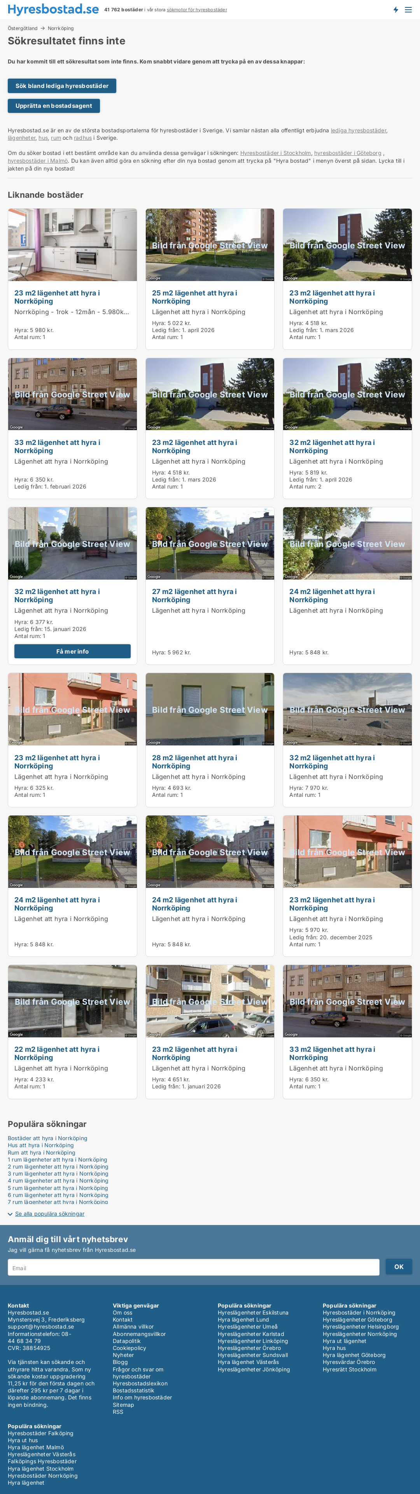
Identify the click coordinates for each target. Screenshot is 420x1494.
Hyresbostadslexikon (140, 1383)
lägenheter (21, 137)
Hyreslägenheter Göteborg (357, 1319)
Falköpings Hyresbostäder (42, 1461)
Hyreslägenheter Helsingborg (361, 1326)
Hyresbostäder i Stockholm (275, 152)
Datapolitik (127, 1341)
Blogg (120, 1362)
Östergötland (23, 28)
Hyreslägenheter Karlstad (251, 1334)
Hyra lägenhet (26, 1482)
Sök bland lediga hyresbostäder (62, 86)
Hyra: (22, 330)
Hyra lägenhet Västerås (248, 1362)
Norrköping (61, 28)
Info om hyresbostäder (142, 1397)
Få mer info (72, 651)
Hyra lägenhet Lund (244, 1319)
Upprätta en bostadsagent (54, 105)
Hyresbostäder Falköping (41, 1433)
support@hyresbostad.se (41, 1326)
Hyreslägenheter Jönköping (254, 1369)
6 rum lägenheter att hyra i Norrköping (58, 1195)
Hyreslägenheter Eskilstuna (253, 1312)
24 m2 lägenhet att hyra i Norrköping (332, 595)
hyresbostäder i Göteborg (348, 152)
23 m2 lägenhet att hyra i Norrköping (57, 296)
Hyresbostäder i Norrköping (359, 1312)
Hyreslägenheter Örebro (249, 1348)
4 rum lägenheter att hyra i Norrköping (58, 1180)
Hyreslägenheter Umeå (248, 1326)
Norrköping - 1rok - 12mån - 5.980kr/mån (77, 312)
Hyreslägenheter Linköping (253, 1341)
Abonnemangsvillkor (139, 1334)
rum (56, 137)
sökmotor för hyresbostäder (197, 9)
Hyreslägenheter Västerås (41, 1454)
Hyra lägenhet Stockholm (41, 1468)
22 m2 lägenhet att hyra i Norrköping (57, 1053)
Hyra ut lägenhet (344, 1341)
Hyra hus (334, 1348)
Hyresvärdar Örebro (349, 1362)
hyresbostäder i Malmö (38, 160)
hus (43, 137)
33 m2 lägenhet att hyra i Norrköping (57, 446)
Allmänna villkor (133, 1326)
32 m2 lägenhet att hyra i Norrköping (332, 446)
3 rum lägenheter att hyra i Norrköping (58, 1173)
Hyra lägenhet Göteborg (354, 1355)
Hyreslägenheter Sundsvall (253, 1355)
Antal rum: (27, 337)
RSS (118, 1411)
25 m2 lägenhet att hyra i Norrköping (195, 296)
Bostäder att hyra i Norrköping (48, 1138)
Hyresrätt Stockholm (349, 1369)
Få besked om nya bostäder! (395, 9)
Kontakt (123, 1319)
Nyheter (123, 1355)
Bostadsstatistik (133, 1390)
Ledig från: (166, 330)
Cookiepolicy (129, 1348)
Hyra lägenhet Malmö (36, 1447)
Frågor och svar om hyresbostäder (138, 1373)
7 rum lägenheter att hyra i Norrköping (58, 1202)
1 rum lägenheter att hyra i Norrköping (58, 1159)
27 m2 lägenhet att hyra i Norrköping (194, 595)
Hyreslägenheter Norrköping (360, 1334)
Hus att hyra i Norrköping (41, 1145)
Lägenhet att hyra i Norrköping (199, 312)
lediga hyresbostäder (358, 130)
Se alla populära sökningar (49, 1213)
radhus (83, 137)
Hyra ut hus (23, 1440)
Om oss (122, 1312)
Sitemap (123, 1404)
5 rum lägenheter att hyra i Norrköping (58, 1188)
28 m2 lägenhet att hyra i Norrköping (195, 761)
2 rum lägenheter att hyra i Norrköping (58, 1166)
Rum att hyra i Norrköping (41, 1152)
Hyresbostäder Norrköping (43, 1475)
